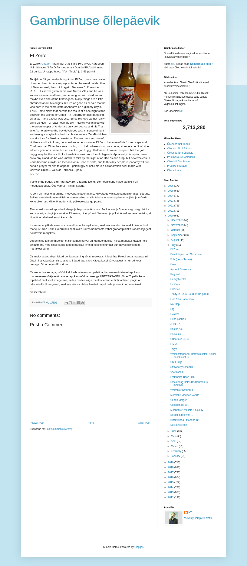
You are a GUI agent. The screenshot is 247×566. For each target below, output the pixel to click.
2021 (171, 210)
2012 (171, 497)
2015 (171, 482)
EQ (172, 309)
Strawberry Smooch (181, 366)
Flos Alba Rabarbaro (182, 299)
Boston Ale (176, 329)
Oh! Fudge (176, 362)
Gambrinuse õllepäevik (95, 20)
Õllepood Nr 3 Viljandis (180, 152)
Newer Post (37, 422)
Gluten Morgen (178, 400)
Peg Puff (175, 274)
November (177, 225)
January (176, 456)
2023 (171, 200)
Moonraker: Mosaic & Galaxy (186, 410)
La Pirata (175, 284)
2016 (171, 477)
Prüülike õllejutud (177, 165)
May (174, 436)
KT (190, 512)
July (173, 245)
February (176, 451)
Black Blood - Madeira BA (185, 420)
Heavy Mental (178, 279)
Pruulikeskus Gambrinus (181, 157)
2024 (171, 195)
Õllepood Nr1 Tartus (178, 144)
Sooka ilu (175, 334)
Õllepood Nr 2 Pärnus (179, 148)
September (177, 235)
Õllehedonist (174, 170)
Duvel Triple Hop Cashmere (186, 254)
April (174, 441)
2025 (171, 190)
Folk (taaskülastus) (181, 259)
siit (172, 63)
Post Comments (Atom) (58, 428)
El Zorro (175, 249)
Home (91, 422)
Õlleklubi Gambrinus (178, 161)
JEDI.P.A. (175, 324)
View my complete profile (198, 518)
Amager (45, 63)
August (175, 239)
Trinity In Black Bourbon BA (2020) (190, 294)
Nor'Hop (175, 304)
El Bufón (175, 289)
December (177, 220)
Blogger (138, 547)
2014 (171, 487)
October (176, 229)
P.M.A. (174, 343)
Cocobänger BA (179, 404)
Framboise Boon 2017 (182, 376)
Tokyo (173, 349)
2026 (171, 185)
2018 (171, 467)
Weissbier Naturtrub (181, 389)
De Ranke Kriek (179, 424)
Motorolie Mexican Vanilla (184, 395)
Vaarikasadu (177, 372)
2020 (171, 215)
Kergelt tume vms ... (181, 414)
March (175, 446)
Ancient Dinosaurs (180, 269)
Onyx (173, 264)
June (174, 431)
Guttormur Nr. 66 (179, 339)
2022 (171, 205)
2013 (171, 492)
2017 (171, 472)
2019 (171, 462)
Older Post (144, 422)
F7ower (174, 314)
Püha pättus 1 (178, 319)
